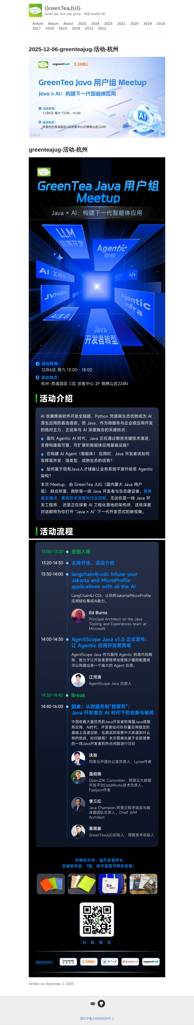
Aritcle (38, 24)
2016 (50, 28)
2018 (161, 24)
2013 (89, 28)
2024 (95, 24)
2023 (108, 24)
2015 (63, 28)
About (68, 24)
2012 (102, 28)
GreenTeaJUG (63, 8)
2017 (37, 28)
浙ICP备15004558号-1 (97, 1018)
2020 (134, 24)
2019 (147, 24)
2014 (76, 28)
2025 (82, 24)
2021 (121, 24)
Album (53, 24)
